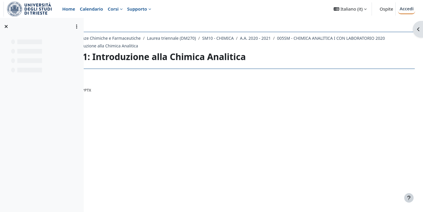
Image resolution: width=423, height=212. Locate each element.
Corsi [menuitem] (113, 9)
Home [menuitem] (68, 9)
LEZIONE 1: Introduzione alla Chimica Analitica (260, 46)
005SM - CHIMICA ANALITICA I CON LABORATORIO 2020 (155, 46)
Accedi (407, 8)
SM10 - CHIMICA (270, 38)
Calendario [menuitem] (91, 9)
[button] (350, 9)
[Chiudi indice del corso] (6, 26)
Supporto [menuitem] (137, 9)
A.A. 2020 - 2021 (307, 38)
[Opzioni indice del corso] (76, 26)
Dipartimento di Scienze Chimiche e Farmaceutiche (144, 38)
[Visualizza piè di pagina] (409, 198)
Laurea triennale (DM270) (224, 38)
